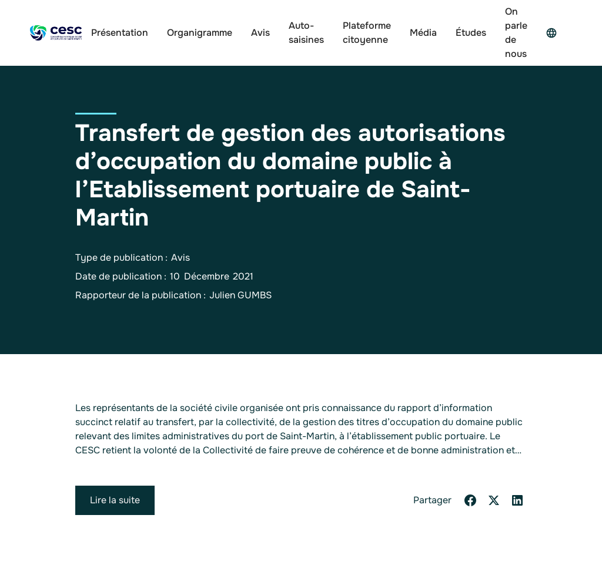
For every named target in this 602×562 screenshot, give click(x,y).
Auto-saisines (306, 32)
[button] (554, 32)
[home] (56, 33)
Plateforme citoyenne (367, 32)
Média (423, 32)
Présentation (119, 32)
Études (471, 32)
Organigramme (199, 32)
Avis (260, 32)
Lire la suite (115, 500)
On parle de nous (516, 32)
